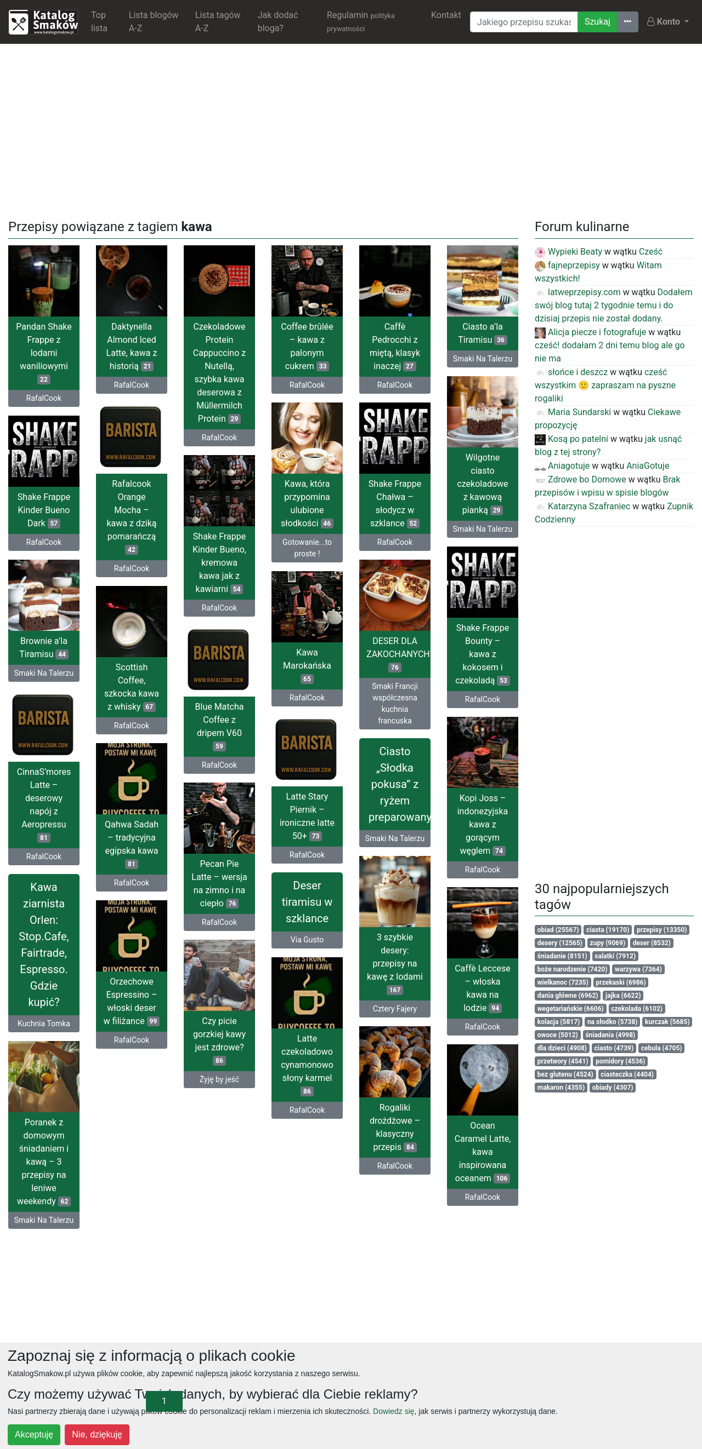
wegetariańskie (570, 1009)
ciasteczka (627, 1074)
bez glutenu (565, 1074)
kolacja (558, 1022)
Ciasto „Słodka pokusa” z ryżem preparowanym (400, 784)
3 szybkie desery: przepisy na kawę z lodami (395, 963)
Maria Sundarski (573, 412)
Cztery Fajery (395, 1008)
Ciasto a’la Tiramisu (482, 333)
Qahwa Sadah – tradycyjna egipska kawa (131, 844)
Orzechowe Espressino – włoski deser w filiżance (132, 1001)
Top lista (99, 21)
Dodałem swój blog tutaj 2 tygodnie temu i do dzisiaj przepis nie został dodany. (614, 305)
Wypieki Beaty (568, 251)
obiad (558, 930)
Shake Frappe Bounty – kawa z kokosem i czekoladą (482, 654)
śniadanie (562, 956)
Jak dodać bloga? (278, 21)
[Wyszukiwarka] (524, 22)
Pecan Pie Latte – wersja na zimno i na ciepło (219, 884)
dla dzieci (562, 1048)
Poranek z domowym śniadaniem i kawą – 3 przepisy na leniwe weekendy (44, 1161)
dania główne (567, 995)
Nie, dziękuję (97, 1434)
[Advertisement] (351, 129)
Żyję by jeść (219, 1079)
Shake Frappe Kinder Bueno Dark (44, 510)
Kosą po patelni (571, 439)
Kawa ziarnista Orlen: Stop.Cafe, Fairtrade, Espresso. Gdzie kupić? (44, 945)
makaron (561, 1087)
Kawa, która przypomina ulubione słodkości (307, 503)
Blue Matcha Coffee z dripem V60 (219, 726)
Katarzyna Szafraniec (582, 506)
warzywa (638, 969)
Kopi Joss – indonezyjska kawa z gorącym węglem (482, 824)
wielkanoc (562, 982)
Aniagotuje (562, 466)
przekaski (621, 982)
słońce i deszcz (571, 372)
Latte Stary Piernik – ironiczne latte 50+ (307, 816)
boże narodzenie (572, 969)
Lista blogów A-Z (154, 21)
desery (559, 943)
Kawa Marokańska (307, 665)
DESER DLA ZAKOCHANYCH (398, 654)
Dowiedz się (393, 1411)
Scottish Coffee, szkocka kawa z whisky (131, 687)
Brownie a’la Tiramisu (44, 647)
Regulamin (361, 21)
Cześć (651, 251)
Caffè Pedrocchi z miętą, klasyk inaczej (395, 346)
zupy (608, 943)
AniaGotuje (647, 466)
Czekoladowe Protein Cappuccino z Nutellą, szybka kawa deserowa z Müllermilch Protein (219, 372)
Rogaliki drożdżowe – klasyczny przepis (395, 1127)
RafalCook (43, 398)
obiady (612, 1087)
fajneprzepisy (567, 265)
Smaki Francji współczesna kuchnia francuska (395, 703)
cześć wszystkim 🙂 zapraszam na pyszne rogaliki (605, 385)
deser (652, 943)
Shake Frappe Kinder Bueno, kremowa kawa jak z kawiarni (219, 562)
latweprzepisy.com (578, 292)
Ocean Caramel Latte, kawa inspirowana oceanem (483, 1151)
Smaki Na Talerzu (482, 358)
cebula (661, 1048)
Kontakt (446, 15)
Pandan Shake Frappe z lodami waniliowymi (44, 352)
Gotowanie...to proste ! (307, 548)
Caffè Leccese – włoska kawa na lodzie (483, 988)
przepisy (662, 930)
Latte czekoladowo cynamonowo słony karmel (307, 1064)
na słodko (612, 1022)
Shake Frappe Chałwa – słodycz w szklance (395, 503)
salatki (615, 956)
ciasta (607, 930)
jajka (623, 995)
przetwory (562, 1061)
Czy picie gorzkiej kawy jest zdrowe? (219, 1041)
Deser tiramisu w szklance (307, 902)
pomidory (620, 1061)
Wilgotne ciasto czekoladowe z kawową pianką (482, 483)
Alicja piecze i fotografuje (590, 332)
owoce (557, 1035)
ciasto (614, 1048)
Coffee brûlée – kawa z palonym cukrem (307, 346)
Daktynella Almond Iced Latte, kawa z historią (131, 346)
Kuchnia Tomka (44, 1023)
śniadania (610, 1035)
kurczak (667, 1022)
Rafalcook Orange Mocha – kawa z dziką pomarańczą (131, 517)
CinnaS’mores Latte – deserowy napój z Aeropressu (44, 805)
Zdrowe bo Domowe (580, 479)
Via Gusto (307, 939)
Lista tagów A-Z (218, 21)
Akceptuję (34, 1434)
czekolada (637, 1009)
